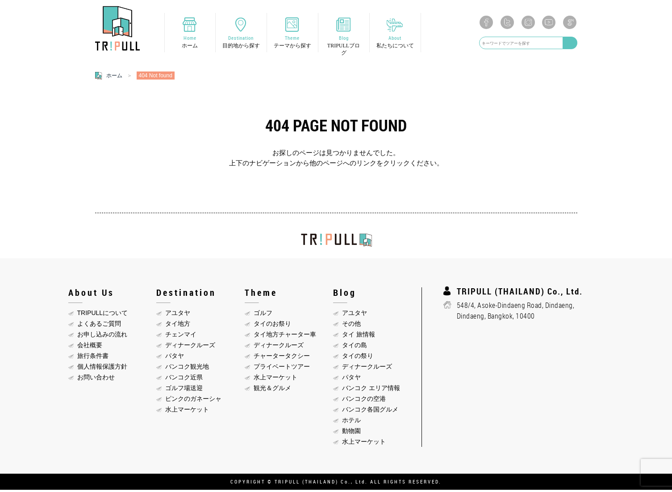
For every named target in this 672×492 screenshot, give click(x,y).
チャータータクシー (282, 358)
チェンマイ (180, 336)
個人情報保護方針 (102, 368)
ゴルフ (263, 315)
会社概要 (89, 347)
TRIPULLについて (102, 315)
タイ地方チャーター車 (285, 336)
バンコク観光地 (187, 368)
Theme (292, 42)
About (395, 42)
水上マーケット (187, 411)
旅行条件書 (93, 358)
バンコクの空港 (364, 400)
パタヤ (174, 358)
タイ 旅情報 (358, 336)
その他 (351, 325)
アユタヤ (177, 315)
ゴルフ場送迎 (184, 390)
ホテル (351, 422)
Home (190, 42)
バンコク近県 (184, 379)
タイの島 (354, 347)
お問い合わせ (96, 379)
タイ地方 (177, 325)
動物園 (351, 433)
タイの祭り (357, 358)
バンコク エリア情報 (371, 390)
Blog (344, 46)
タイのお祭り (272, 325)
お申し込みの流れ (102, 336)
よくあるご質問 (99, 325)
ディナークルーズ (190, 347)
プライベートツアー (282, 368)
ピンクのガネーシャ (193, 400)
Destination (241, 42)
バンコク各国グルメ (370, 411)
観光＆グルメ (272, 390)
